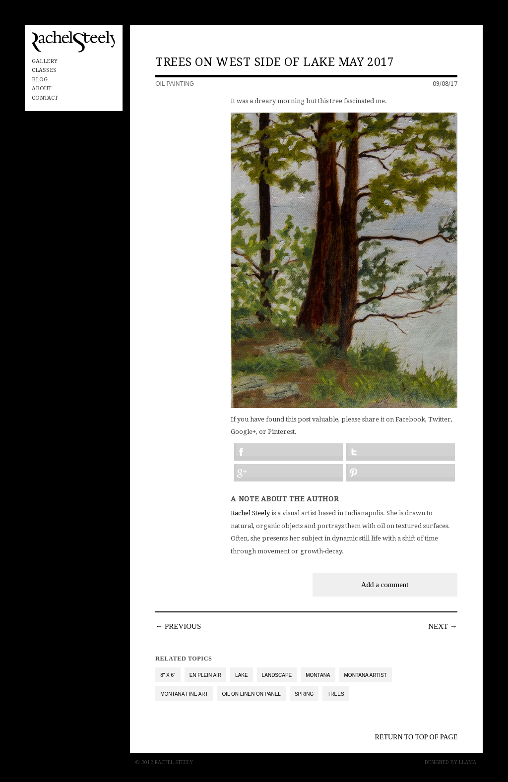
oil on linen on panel (251, 694)
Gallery (45, 61)
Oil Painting (174, 83)
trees (335, 694)
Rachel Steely (250, 513)
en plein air (205, 675)
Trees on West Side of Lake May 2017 (274, 62)
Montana (318, 675)
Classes (44, 70)
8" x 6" (167, 675)
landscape (277, 675)
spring (304, 694)
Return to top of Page (416, 737)
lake (241, 675)
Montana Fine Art (184, 694)
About (42, 88)
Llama (467, 762)
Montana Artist (365, 675)
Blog (40, 79)
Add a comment (385, 585)
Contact (45, 98)
